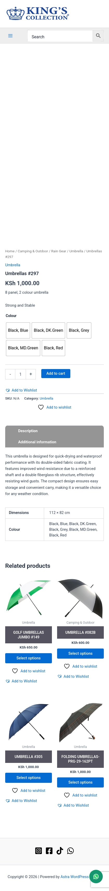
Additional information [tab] (37, 442)
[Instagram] (38, 851)
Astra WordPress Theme (80, 876)
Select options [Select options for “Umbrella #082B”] (80, 653)
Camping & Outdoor (33, 251)
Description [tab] (28, 431)
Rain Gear (58, 251)
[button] (21, 390)
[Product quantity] (20, 374)
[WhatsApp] (70, 851)
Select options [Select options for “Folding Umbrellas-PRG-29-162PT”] (80, 782)
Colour (11, 316)
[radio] (18, 330)
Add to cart (55, 373)
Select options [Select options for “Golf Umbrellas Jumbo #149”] (28, 658)
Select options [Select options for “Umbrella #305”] (28, 777)
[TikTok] (60, 851)
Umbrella (76, 251)
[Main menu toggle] (10, 35)
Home (10, 251)
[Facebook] (49, 851)
